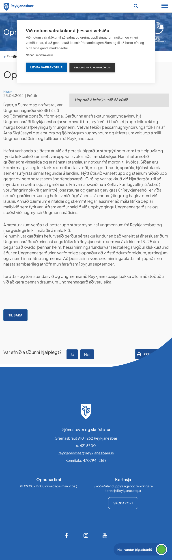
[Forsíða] (18, 6)
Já (72, 354)
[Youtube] (105, 535)
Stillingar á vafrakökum (92, 67)
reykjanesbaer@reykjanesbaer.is (86, 453)
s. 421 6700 (86, 445)
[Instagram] (86, 535)
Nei (87, 354)
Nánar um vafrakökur (39, 55)
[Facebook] (67, 535)
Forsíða (12, 56)
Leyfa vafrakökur (46, 67)
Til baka (15, 315)
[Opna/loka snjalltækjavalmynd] (164, 6)
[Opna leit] (136, 6)
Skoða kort (123, 503)
